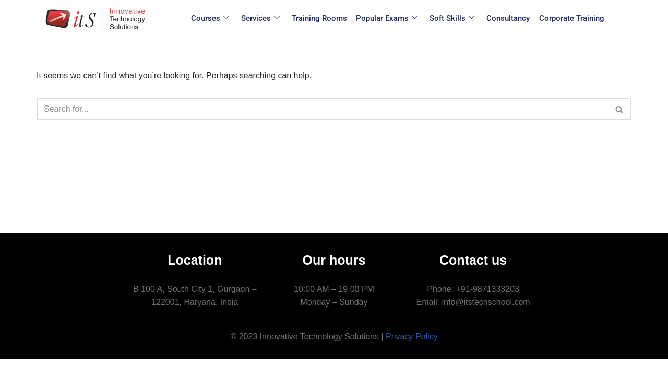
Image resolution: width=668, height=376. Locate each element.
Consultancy (506, 18)
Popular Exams (387, 19)
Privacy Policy (412, 353)
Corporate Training (568, 18)
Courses (214, 19)
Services (263, 19)
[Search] (322, 109)
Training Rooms (321, 18)
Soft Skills (451, 19)
